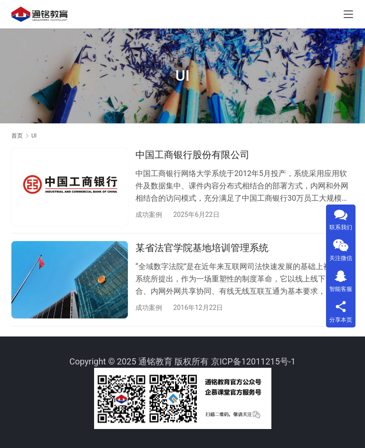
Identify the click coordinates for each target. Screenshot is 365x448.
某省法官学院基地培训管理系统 (202, 248)
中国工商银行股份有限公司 (192, 154)
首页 (17, 135)
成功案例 (148, 214)
